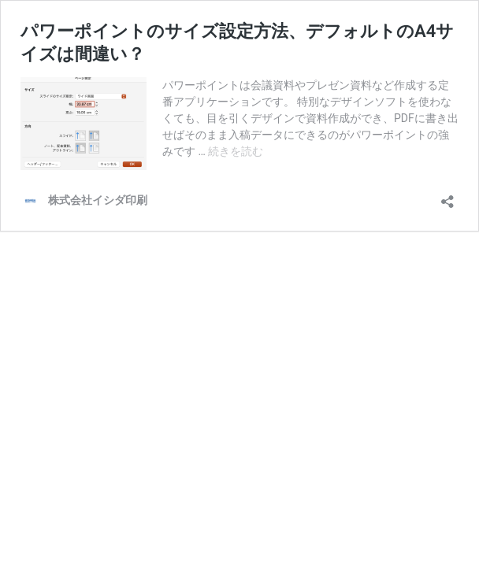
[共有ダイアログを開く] (447, 196)
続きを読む (235, 151)
